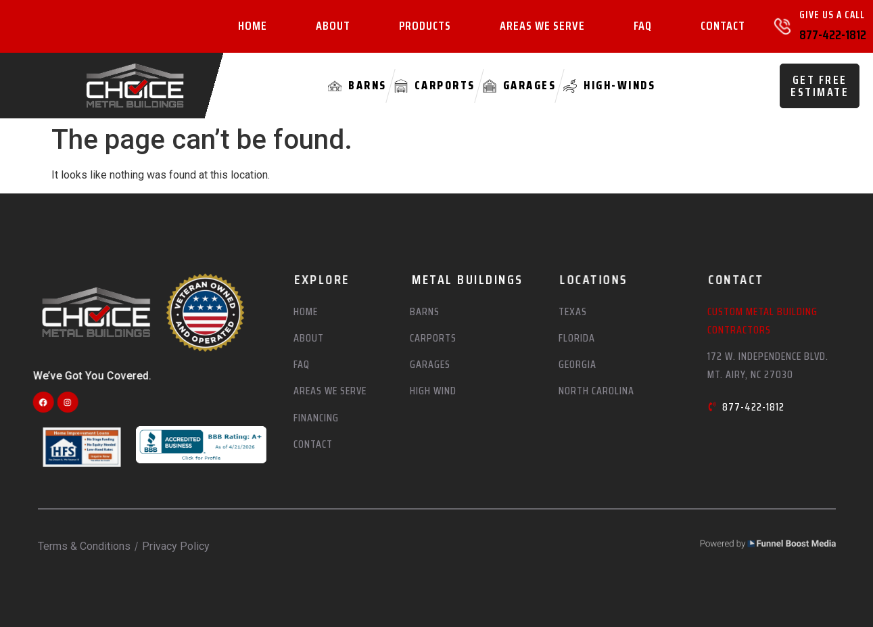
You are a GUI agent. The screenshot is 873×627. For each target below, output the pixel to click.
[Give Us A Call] (782, 26)
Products (425, 26)
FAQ (643, 26)
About (333, 26)
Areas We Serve (542, 26)
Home (252, 26)
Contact (723, 26)
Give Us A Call (832, 15)
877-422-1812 (832, 34)
